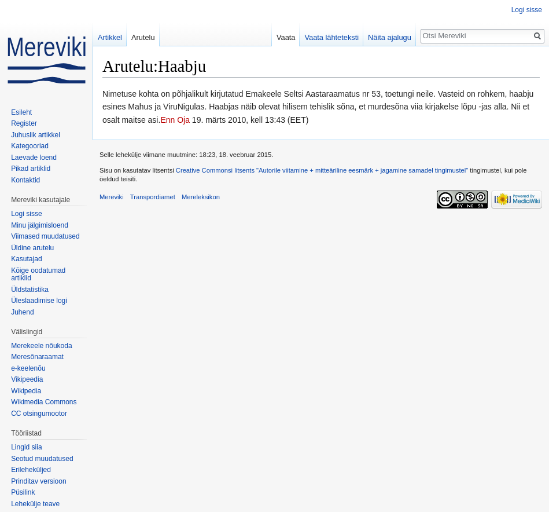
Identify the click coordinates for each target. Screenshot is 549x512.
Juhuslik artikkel (35, 135)
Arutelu (143, 37)
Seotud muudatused (42, 459)
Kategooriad (30, 146)
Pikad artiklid (30, 168)
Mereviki (112, 196)
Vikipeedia (27, 379)
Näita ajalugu (389, 37)
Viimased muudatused (45, 236)
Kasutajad (26, 259)
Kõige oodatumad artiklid (38, 274)
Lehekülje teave (35, 504)
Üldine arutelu (32, 248)
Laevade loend (34, 157)
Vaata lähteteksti (331, 37)
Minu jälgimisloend (39, 225)
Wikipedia (26, 391)
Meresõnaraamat (37, 357)
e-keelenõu (28, 368)
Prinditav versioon (38, 481)
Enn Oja (175, 120)
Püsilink (23, 492)
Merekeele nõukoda (41, 346)
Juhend (22, 312)
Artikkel (110, 37)
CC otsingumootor (39, 413)
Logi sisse (526, 10)
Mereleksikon (201, 196)
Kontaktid (25, 180)
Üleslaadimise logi (39, 301)
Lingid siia (26, 447)
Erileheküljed (31, 470)
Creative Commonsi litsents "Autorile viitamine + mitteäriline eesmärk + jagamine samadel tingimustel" (322, 170)
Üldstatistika (30, 290)
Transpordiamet (152, 196)
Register (24, 123)
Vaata (286, 37)
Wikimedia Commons (43, 402)
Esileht (21, 112)
